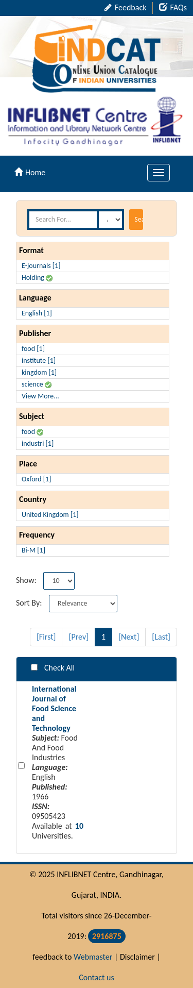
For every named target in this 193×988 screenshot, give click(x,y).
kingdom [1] (39, 372)
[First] (46, 637)
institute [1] (39, 360)
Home (29, 172)
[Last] (161, 637)
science (36, 384)
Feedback (125, 7)
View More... (40, 396)
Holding (37, 277)
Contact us (96, 977)
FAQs (173, 7)
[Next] (128, 637)
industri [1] (38, 443)
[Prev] (78, 637)
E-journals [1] (41, 265)
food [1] (33, 348)
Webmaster (93, 957)
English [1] (37, 313)
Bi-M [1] (33, 550)
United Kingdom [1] (50, 514)
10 (79, 826)
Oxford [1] (36, 479)
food (32, 431)
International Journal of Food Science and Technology (54, 708)
